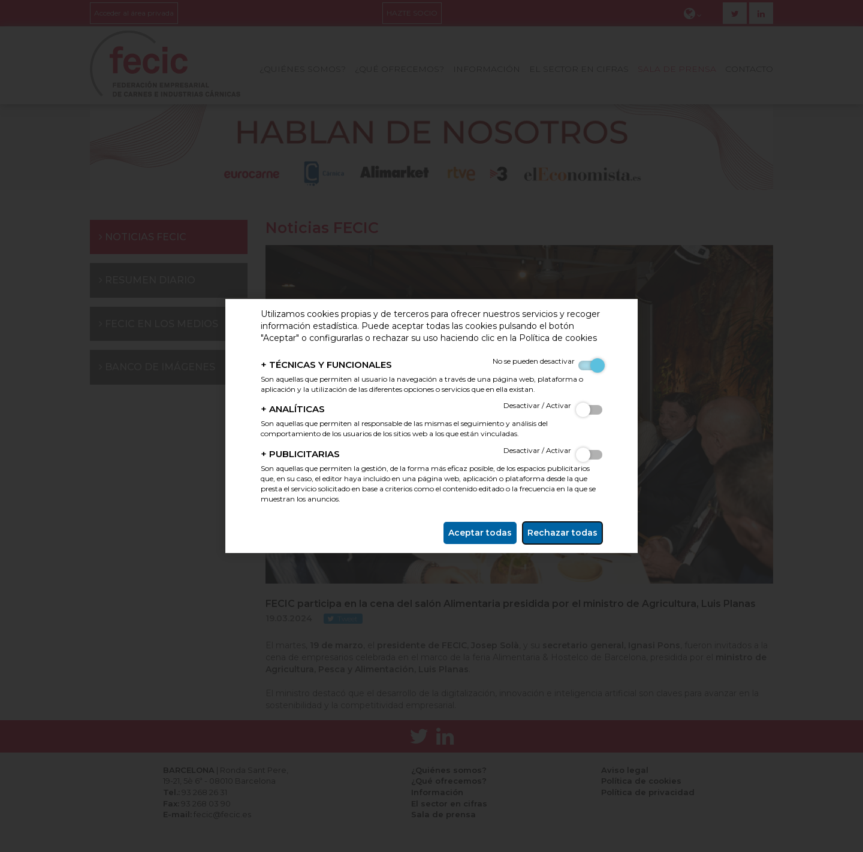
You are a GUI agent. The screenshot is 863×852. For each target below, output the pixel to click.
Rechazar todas (562, 532)
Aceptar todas (480, 532)
